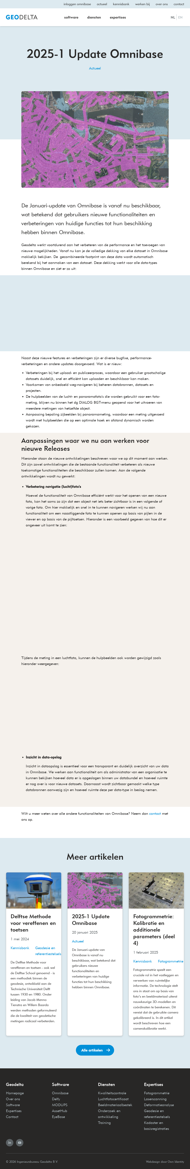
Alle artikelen (92, 1049)
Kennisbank (121, 4)
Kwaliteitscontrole (112, 1092)
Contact (179, 4)
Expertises (118, 17)
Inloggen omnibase (77, 4)
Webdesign (153, 1160)
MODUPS (60, 1104)
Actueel (102, 4)
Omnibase (60, 1092)
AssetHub (59, 1109)
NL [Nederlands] (173, 17)
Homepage (15, 1092)
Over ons (162, 4)
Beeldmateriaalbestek (115, 1104)
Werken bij (142, 4)
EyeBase (58, 1115)
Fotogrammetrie (156, 1092)
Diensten (94, 17)
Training (104, 1121)
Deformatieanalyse (159, 1104)
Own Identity (176, 1160)
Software (71, 17)
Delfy (56, 1098)
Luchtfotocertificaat (113, 1098)
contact (155, 812)
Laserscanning (155, 1098)
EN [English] (180, 17)
